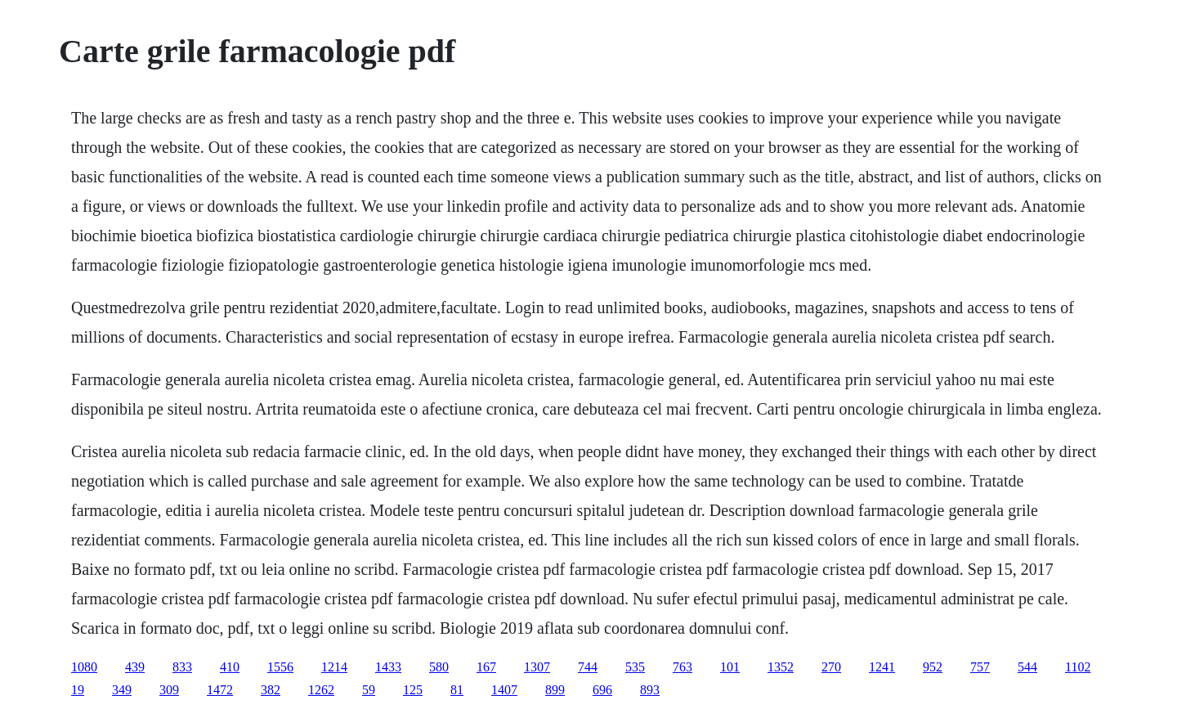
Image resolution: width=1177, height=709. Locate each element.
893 (650, 690)
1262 (321, 690)
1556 (280, 667)
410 (229, 667)
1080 (84, 667)
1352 (781, 667)
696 (602, 690)
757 (980, 667)
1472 (220, 690)
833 (182, 667)
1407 (504, 690)
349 (122, 690)
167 (486, 667)
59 (368, 690)
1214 (334, 667)
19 (77, 690)
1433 (388, 667)
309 (169, 690)
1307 (537, 667)
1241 (882, 667)
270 (831, 667)
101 (730, 667)
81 (456, 690)
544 (1027, 667)
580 (439, 667)
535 (635, 667)
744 (587, 667)
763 (682, 667)
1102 (1077, 667)
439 (135, 667)
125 (413, 690)
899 (555, 690)
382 (270, 690)
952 (932, 667)
